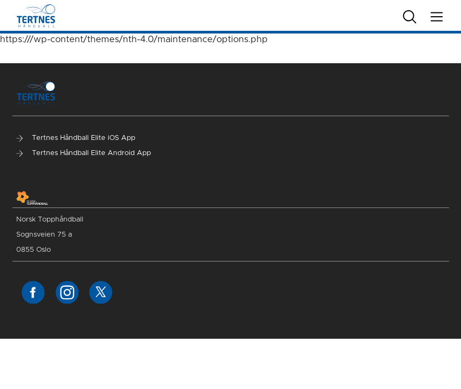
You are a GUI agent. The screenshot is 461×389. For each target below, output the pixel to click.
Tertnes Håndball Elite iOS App (75, 138)
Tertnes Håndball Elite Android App (83, 153)
